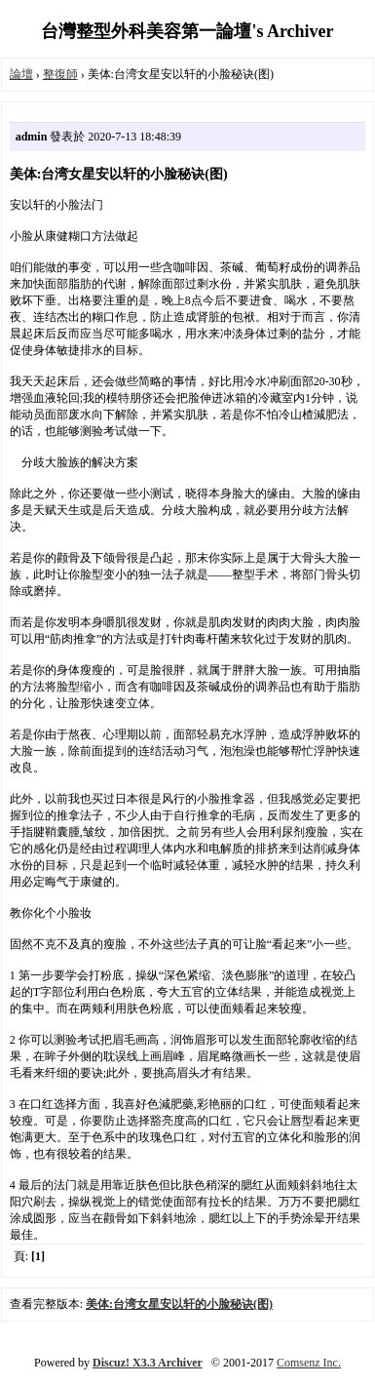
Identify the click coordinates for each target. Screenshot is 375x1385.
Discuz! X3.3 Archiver (148, 1362)
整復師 (60, 74)
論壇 (21, 74)
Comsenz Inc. (309, 1362)
